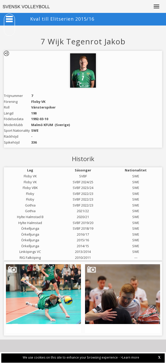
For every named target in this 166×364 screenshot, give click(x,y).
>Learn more (129, 357)
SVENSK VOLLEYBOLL (26, 6)
